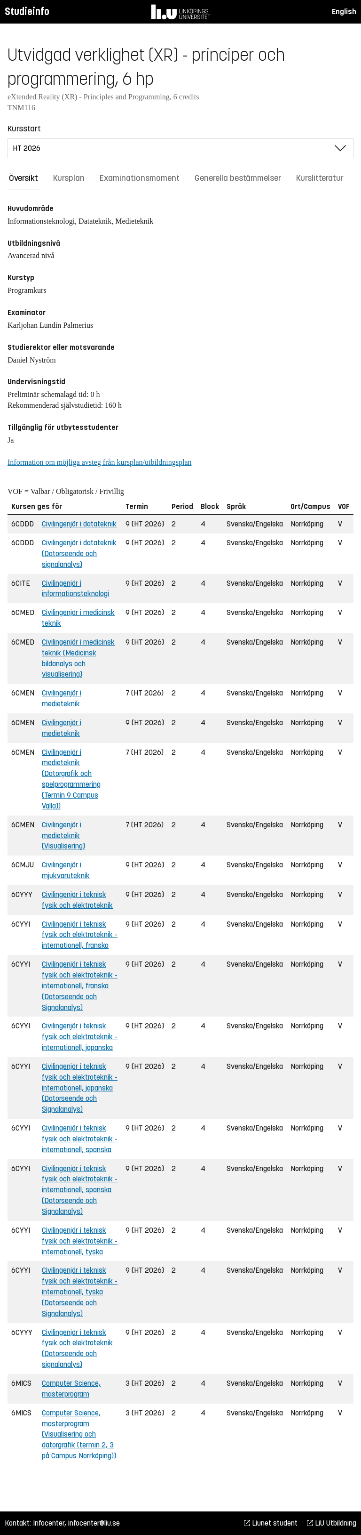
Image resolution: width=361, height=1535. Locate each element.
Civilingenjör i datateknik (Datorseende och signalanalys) (79, 553)
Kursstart (24, 128)
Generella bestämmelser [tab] (238, 178)
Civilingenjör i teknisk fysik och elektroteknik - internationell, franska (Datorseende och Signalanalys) (80, 985)
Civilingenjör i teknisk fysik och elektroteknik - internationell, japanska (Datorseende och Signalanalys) (80, 1088)
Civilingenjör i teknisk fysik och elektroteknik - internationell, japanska (80, 1036)
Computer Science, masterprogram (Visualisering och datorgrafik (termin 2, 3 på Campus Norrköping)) (79, 1434)
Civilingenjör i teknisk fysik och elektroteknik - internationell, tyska (80, 1241)
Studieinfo (27, 11)
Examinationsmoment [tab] (140, 178)
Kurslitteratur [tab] (320, 178)
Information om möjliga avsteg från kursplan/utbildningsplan (99, 462)
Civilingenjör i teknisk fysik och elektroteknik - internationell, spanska (80, 1138)
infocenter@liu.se (94, 1523)
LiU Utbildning (331, 1523)
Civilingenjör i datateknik (79, 523)
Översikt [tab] (23, 178)
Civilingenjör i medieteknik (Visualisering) (63, 835)
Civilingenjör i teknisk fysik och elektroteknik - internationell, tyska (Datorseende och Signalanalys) (80, 1291)
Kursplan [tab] (69, 178)
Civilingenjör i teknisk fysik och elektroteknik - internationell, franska (80, 935)
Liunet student (271, 1523)
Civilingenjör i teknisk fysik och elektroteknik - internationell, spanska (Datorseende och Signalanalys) (80, 1190)
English (344, 11)
